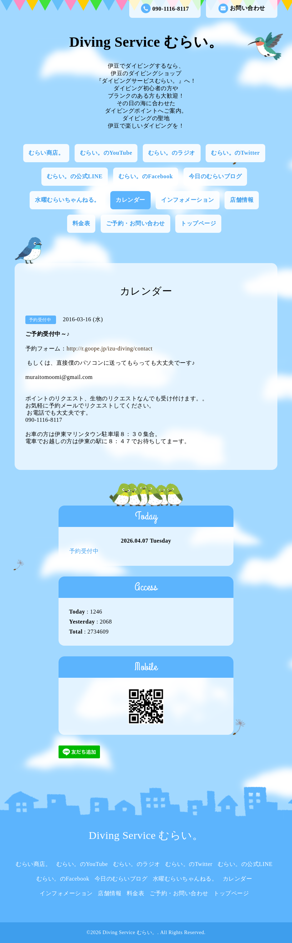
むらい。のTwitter (235, 153)
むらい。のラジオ (171, 153)
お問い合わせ (241, 8)
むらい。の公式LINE (75, 176)
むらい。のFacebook (146, 176)
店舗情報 (241, 200)
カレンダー (130, 200)
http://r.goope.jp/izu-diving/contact (109, 348)
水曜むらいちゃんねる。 (67, 200)
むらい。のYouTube (106, 153)
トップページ (198, 223)
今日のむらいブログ (215, 176)
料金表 (81, 223)
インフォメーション (187, 200)
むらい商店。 (46, 153)
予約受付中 (84, 551)
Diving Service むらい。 (146, 42)
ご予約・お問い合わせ (135, 223)
